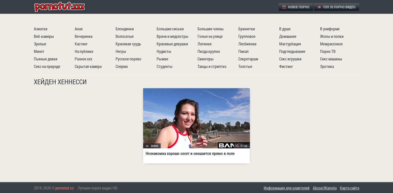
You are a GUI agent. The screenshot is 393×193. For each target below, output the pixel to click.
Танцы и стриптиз (212, 66)
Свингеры (206, 58)
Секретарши (248, 58)
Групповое (246, 36)
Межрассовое (331, 43)
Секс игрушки (290, 58)
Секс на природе (47, 66)
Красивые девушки (172, 43)
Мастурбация (290, 43)
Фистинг (286, 66)
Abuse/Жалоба (325, 187)
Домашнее (287, 36)
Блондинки (125, 28)
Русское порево (128, 58)
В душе (284, 28)
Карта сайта (349, 187)
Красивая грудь (128, 43)
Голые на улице (210, 36)
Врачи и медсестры (172, 36)
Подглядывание (292, 51)
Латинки (205, 43)
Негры (121, 51)
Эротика (327, 66)
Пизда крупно (209, 51)
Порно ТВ (328, 51)
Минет (39, 51)
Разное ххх (83, 58)
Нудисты (164, 51)
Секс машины (331, 58)
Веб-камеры (44, 36)
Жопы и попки (332, 36)
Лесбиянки (247, 43)
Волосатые (125, 36)
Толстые (245, 66)
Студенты (164, 66)
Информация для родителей (287, 187)
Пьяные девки (45, 58)
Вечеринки (83, 36)
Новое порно (295, 7)
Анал (79, 28)
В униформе (330, 28)
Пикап (243, 51)
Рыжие (162, 58)
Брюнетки (246, 28)
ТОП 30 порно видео (336, 7)
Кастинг (81, 43)
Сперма (122, 66)
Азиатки (40, 28)
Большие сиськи (170, 28)
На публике (84, 51)
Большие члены (211, 28)
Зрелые (40, 43)
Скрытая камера (88, 66)
